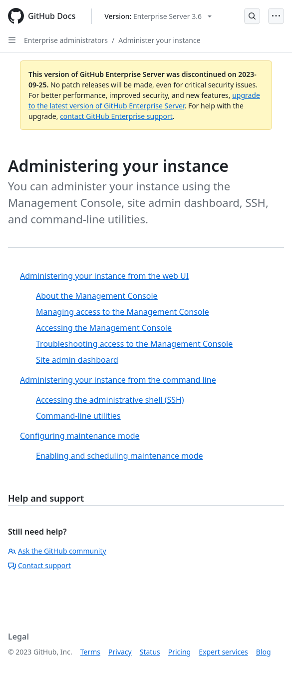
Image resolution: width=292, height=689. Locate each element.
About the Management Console (97, 295)
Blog (263, 652)
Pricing (179, 652)
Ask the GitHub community (57, 551)
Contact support (39, 565)
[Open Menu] (276, 16)
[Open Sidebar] (12, 40)
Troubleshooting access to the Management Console (134, 343)
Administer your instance (159, 40)
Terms (90, 652)
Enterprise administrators (66, 40)
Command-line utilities (78, 415)
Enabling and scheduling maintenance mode (119, 455)
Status (150, 652)
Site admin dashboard (77, 359)
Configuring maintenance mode (80, 435)
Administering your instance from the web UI (104, 275)
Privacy (120, 652)
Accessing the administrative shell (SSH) (110, 399)
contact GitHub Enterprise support (116, 116)
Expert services (223, 652)
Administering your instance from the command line (118, 379)
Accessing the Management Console (104, 327)
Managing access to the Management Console (122, 311)
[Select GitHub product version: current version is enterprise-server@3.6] (158, 16)
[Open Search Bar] (252, 16)
